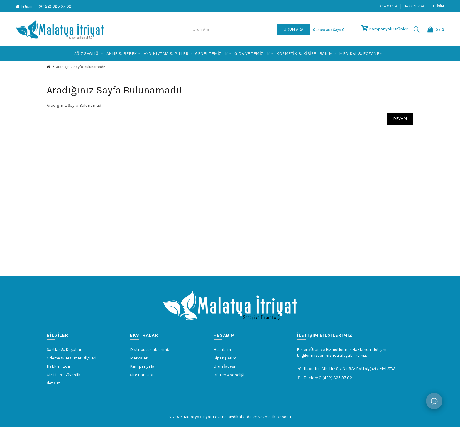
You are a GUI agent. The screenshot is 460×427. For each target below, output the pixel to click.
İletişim (437, 6)
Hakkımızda (414, 6)
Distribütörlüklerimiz (150, 349)
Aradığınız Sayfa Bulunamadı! (80, 67)
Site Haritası (141, 374)
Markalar (139, 358)
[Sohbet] (434, 401)
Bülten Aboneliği (229, 374)
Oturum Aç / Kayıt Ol (329, 29)
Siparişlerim (225, 358)
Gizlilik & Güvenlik (63, 374)
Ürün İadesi (224, 366)
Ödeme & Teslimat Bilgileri (71, 358)
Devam (400, 118)
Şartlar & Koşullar (64, 349)
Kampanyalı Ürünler (384, 28)
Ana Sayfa (388, 6)
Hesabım (222, 349)
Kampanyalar (143, 366)
